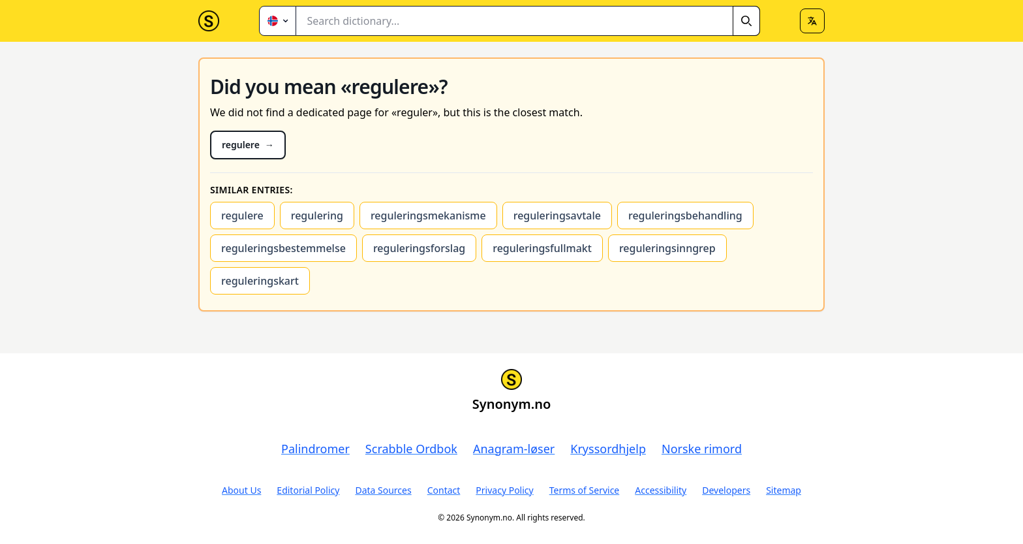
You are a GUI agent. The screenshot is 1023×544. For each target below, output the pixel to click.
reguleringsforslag (419, 248)
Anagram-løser (514, 448)
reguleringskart (260, 281)
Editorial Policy (308, 490)
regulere (242, 215)
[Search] (746, 21)
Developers (726, 490)
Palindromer (315, 448)
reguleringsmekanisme (428, 215)
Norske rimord (702, 448)
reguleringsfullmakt (542, 248)
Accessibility (660, 490)
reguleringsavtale (557, 215)
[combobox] (528, 21)
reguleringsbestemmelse (283, 248)
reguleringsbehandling (685, 215)
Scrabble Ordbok (411, 448)
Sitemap (783, 490)
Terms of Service (584, 490)
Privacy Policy (504, 490)
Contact (444, 490)
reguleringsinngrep (667, 248)
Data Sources (383, 490)
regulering (317, 215)
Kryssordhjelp (608, 448)
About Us (241, 490)
